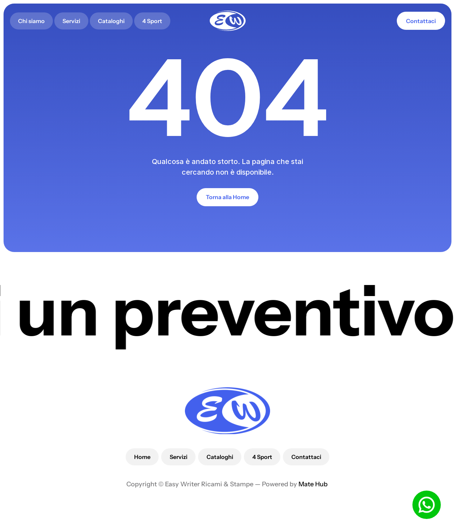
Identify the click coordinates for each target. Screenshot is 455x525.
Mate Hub (313, 484)
